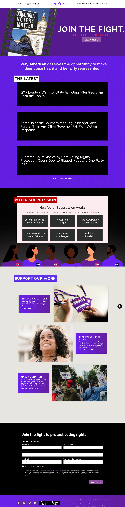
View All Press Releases (62, 178)
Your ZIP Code (62, 454)
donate (103, 4)
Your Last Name (83, 446)
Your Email (42, 461)
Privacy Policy (57, 470)
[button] (34, 4)
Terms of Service (44, 503)
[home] (60, 4)
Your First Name (42, 446)
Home (20, 4)
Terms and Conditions (46, 470)
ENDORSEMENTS (84, 4)
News (95, 4)
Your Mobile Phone (83, 461)
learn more (91, 40)
